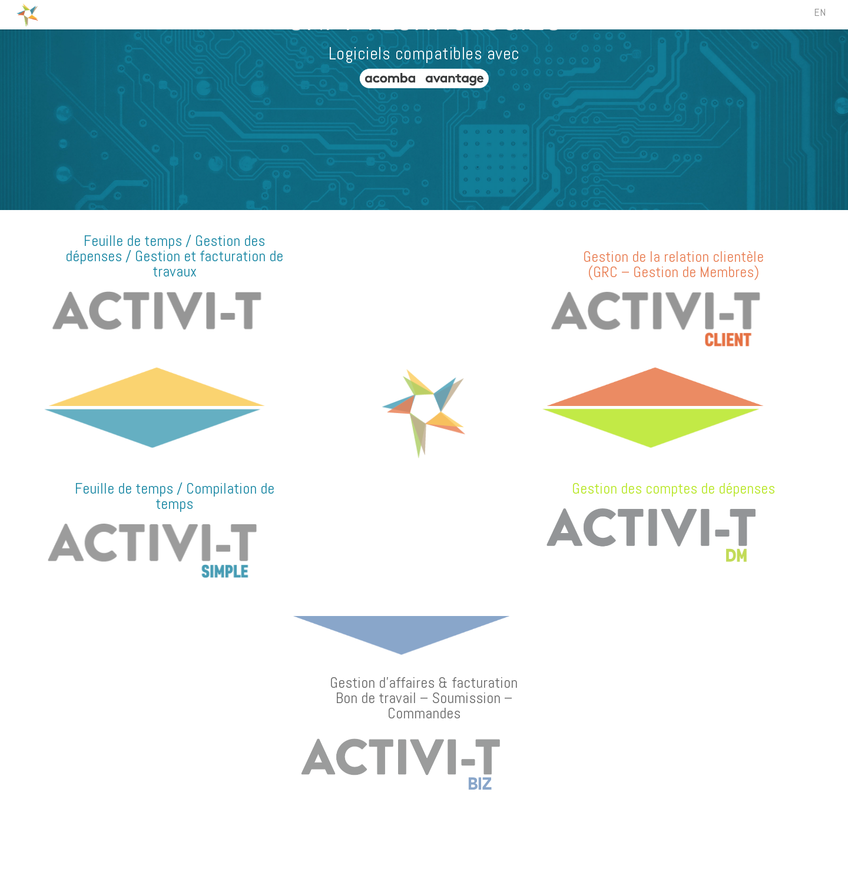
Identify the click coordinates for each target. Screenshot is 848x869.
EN (820, 12)
